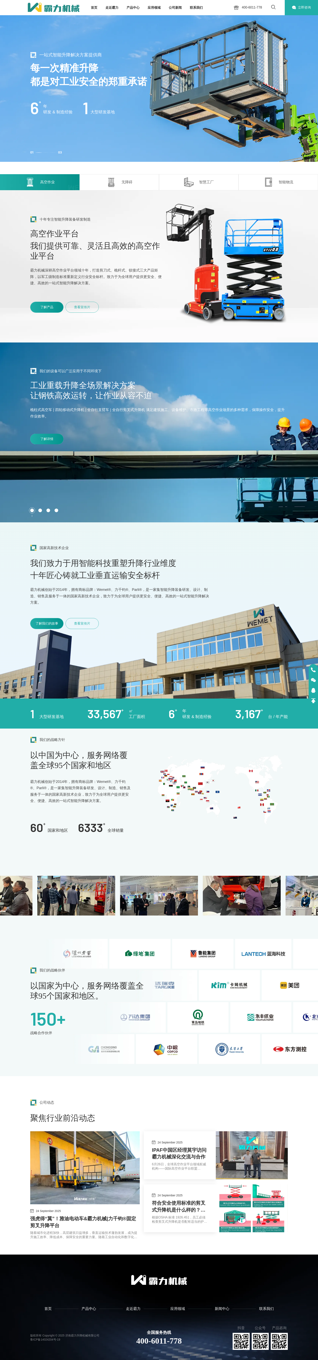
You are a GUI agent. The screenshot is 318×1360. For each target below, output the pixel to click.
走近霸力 (111, 7)
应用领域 (154, 7)
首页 (94, 7)
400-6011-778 (159, 1340)
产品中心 (133, 7)
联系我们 (196, 7)
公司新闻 (175, 7)
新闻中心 (222, 1309)
